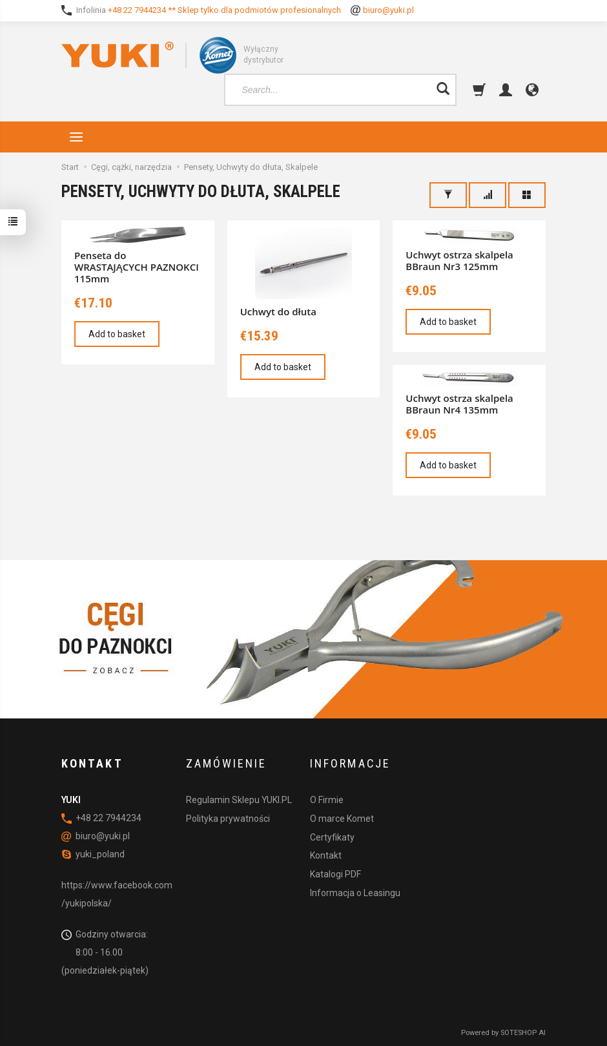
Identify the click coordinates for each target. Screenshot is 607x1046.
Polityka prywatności (228, 818)
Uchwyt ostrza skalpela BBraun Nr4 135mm (459, 404)
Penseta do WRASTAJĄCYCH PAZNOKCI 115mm (136, 267)
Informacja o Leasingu (355, 893)
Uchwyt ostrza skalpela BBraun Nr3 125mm (459, 260)
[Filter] (448, 195)
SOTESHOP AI (523, 1033)
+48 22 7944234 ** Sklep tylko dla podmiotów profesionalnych (224, 10)
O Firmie (327, 800)
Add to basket (116, 334)
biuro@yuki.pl (388, 10)
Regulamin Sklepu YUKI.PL (239, 800)
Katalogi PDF (335, 874)
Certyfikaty (332, 837)
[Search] (443, 90)
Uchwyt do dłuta (278, 311)
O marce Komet (342, 818)
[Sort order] (487, 195)
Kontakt (326, 855)
